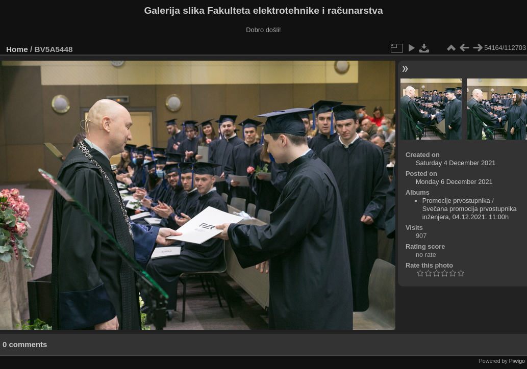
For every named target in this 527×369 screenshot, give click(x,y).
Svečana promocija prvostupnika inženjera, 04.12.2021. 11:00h (469, 213)
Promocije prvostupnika (456, 200)
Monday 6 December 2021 (454, 182)
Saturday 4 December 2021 (456, 163)
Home (17, 49)
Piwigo (517, 361)
